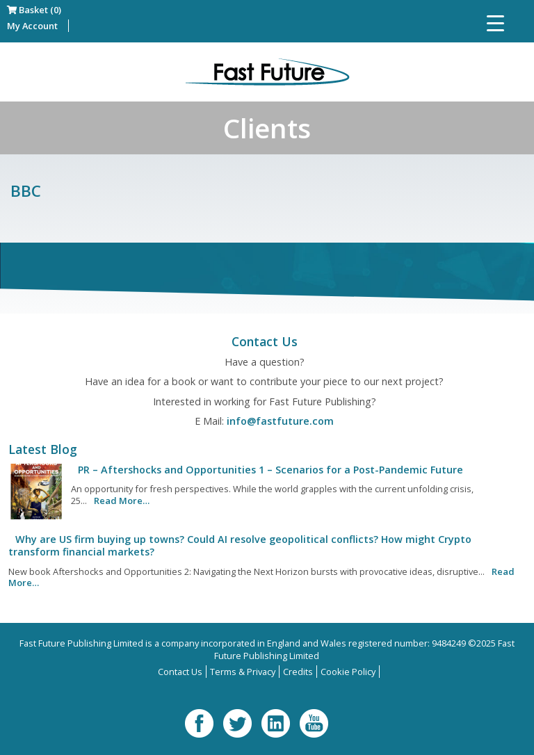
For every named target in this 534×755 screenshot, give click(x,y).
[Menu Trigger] (495, 22)
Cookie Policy (348, 671)
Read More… (121, 500)
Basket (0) (34, 9)
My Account (32, 25)
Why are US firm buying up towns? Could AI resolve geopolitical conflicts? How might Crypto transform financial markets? (239, 545)
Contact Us (180, 671)
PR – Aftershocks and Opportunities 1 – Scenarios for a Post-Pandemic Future (270, 469)
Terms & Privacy (242, 671)
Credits (298, 671)
